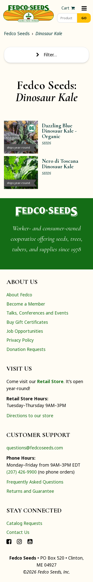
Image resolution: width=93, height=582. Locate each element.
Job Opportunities (24, 331)
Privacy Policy (20, 340)
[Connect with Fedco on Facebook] (8, 541)
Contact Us (17, 532)
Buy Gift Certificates (27, 322)
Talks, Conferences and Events (37, 313)
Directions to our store (29, 415)
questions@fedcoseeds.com (34, 448)
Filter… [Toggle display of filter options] (46, 55)
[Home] (28, 13)
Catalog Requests (24, 523)
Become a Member (25, 304)
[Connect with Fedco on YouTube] (30, 541)
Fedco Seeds (17, 33)
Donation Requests (25, 349)
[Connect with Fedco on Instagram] (19, 541)
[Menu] (84, 8)
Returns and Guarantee (30, 491)
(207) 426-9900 (21, 472)
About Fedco (19, 295)
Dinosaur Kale (48, 33)
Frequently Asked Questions (34, 482)
